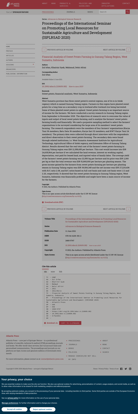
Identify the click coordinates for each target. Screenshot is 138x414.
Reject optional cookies (42, 409)
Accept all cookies (14, 409)
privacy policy (13, 398)
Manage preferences (10, 403)
